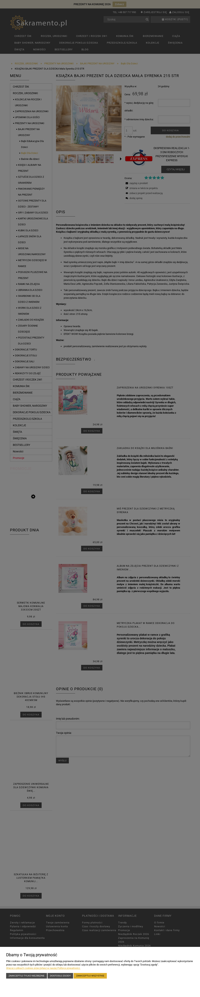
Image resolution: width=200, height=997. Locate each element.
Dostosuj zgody (60, 975)
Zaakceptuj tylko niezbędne (26, 975)
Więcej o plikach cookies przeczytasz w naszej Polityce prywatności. (43, 968)
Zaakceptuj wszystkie (90, 975)
